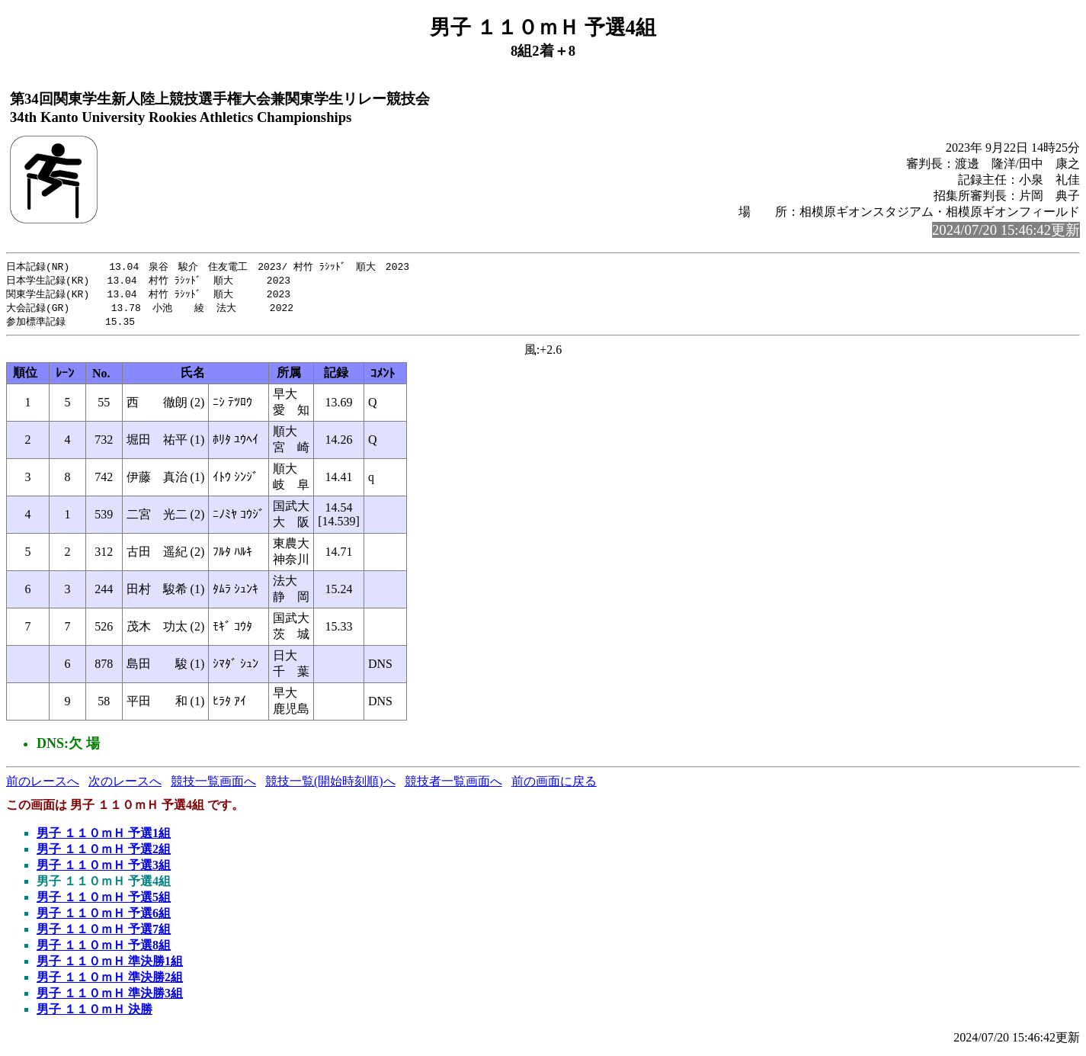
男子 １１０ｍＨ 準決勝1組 (110, 964)
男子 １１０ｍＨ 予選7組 (104, 932)
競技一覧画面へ (213, 784)
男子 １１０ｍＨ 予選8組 (104, 948)
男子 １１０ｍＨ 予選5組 (104, 900)
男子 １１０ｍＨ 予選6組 (104, 916)
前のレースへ (42, 784)
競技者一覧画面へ (453, 784)
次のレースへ (125, 784)
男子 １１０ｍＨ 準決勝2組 (110, 980)
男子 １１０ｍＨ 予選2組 (104, 852)
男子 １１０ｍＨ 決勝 (94, 1012)
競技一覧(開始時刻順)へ (330, 784)
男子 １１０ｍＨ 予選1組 (104, 836)
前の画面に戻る (554, 784)
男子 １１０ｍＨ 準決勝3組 (110, 996)
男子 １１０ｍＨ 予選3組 (104, 868)
